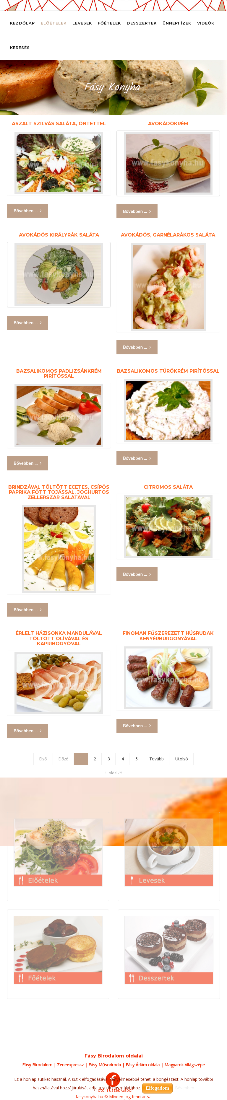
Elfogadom (157, 1088)
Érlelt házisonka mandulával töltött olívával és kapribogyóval (59, 638)
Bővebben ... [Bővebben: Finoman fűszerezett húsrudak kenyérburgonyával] (137, 726)
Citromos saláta (168, 487)
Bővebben (184, 1088)
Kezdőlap (22, 23)
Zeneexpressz (70, 1065)
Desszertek (142, 23)
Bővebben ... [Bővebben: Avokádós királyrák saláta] (28, 323)
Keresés (20, 47)
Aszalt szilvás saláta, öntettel (59, 123)
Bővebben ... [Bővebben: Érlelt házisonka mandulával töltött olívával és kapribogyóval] (28, 731)
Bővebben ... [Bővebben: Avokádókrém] (137, 211)
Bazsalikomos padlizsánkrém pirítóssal (59, 373)
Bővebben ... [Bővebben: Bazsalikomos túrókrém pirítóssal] (137, 458)
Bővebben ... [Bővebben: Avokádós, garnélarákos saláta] (137, 347)
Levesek (82, 23)
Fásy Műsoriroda (104, 1065)
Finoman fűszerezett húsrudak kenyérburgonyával (168, 635)
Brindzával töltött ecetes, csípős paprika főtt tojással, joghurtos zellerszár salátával (58, 492)
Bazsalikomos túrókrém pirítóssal (168, 371)
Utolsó (181, 759)
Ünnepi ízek (177, 23)
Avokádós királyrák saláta (59, 235)
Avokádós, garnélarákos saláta (168, 235)
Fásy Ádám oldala (143, 1065)
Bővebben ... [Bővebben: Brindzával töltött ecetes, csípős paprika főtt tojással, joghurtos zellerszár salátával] (28, 610)
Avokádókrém (168, 123)
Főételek (109, 23)
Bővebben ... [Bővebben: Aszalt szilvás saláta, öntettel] (28, 211)
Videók (205, 23)
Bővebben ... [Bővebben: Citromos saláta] (137, 574)
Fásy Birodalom (37, 1065)
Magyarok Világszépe (184, 1065)
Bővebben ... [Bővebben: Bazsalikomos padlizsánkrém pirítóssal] (28, 463)
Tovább (156, 759)
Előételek (54, 23)
